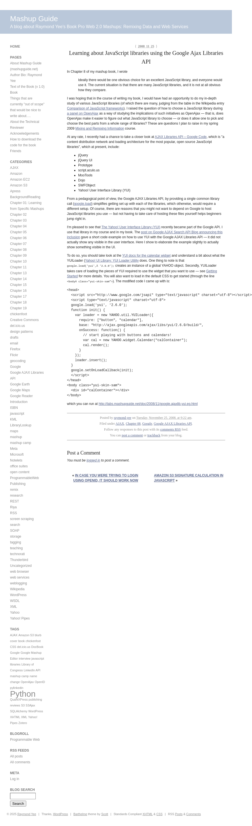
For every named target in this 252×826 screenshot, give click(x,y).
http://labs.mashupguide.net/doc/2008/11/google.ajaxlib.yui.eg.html (148, 403)
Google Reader (21, 396)
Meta (14, 449)
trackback (153, 435)
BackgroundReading (25, 197)
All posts (16, 756)
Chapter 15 (18, 285)
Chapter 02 (18, 215)
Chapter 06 (18, 238)
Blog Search (22, 790)
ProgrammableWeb (24, 478)
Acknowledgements (24, 133)
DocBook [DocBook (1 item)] (37, 646)
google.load (82, 204)
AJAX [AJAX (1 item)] (14, 635)
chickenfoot (18, 314)
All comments (20, 762)
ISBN (14, 408)
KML (13, 419)
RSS (13, 513)
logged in (93, 460)
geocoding (17, 361)
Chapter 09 (18, 255)
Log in (14, 779)
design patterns (21, 332)
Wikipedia (17, 589)
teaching (16, 548)
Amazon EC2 (20, 179)
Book (14, 92)
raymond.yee (122, 417)
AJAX (120, 423)
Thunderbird (19, 560)
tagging (15, 542)
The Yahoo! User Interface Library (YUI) (130, 227)
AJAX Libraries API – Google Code (181, 137)
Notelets (16, 460)
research (16, 495)
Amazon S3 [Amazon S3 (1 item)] (26, 635)
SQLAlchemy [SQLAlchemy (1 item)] (18, 711)
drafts (14, 337)
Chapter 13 (18, 273)
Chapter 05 (18, 232)
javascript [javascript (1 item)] (38, 658)
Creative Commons (24, 320)
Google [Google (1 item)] (15, 652)
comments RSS (170, 429)
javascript (17, 414)
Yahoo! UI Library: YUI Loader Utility (112, 261)
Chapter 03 (18, 220)
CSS (159, 814)
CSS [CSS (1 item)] (13, 646)
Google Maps (20, 390)
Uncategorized (21, 566)
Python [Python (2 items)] (22, 693)
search (15, 525)
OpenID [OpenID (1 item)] (40, 682)
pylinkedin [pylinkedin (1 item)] (16, 687)
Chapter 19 (18, 308)
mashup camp (20, 443)
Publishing (17, 484)
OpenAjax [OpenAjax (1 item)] (27, 682)
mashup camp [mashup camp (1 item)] (19, 676)
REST (14, 501)
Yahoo (15, 612)
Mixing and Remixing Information (99, 128)
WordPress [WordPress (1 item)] (35, 711)
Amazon (16, 174)
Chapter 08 (133, 423)
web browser (19, 572)
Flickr (14, 355)
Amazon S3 (18, 185)
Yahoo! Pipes (20, 618)
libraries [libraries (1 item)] (15, 664)
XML (13, 607)
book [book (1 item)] (21, 641)
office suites (19, 466)
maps (14, 431)
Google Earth (20, 384)
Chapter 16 (18, 291)
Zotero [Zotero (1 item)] (22, 723)
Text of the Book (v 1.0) (27, 87)
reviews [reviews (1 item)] (15, 705)
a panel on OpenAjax (82, 113)
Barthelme (80, 814)
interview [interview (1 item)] (24, 658)
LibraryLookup (20, 425)
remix (14, 490)
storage (15, 536)
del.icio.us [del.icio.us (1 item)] (23, 646)
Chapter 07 (18, 244)
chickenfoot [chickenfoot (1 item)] (33, 641)
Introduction (19, 402)
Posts (179, 814)
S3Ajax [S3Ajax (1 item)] (30, 705)
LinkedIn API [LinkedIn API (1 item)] (32, 670)
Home (15, 46)
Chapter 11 (18, 267)
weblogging (18, 583)
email (14, 343)
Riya (13, 507)
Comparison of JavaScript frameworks (95, 108)
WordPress (18, 595)
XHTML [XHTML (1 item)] (15, 717)
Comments (193, 814)
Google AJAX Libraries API (173, 423)
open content (19, 472)
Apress (15, 191)
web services (19, 577)
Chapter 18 (18, 302)
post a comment (132, 435)
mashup (16, 437)
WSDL (15, 601)
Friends (15, 151)
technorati (17, 554)
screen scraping (22, 519)
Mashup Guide (34, 18)
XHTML (148, 814)
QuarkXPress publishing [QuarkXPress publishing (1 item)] (26, 699)
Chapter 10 (18, 261)
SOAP (14, 531)
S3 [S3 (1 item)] (23, 705)
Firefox (15, 349)
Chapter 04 (18, 226)
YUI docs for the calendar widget (146, 255)
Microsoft (17, 454)
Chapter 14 (18, 279)
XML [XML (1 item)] (24, 717)
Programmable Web (25, 740)
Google (147, 423)
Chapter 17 (18, 296)
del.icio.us (17, 326)
